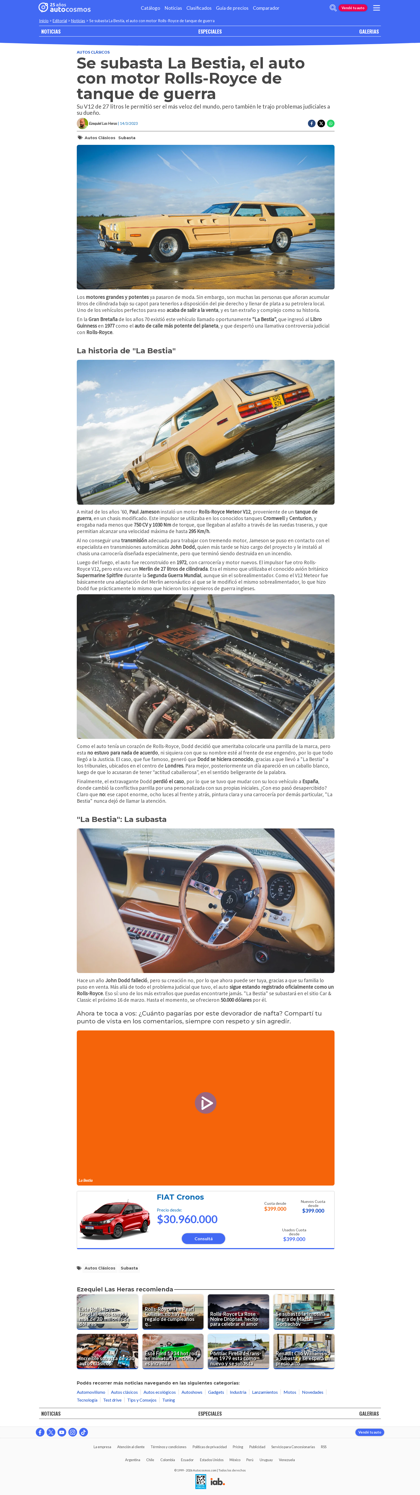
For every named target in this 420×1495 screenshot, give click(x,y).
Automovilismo (91, 1392)
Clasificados (199, 8)
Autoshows (192, 1392)
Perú (249, 1460)
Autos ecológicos (160, 1392)
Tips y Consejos (142, 1399)
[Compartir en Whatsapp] (331, 123)
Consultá (204, 1238)
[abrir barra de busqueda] (333, 8)
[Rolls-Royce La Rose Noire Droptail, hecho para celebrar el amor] (238, 1312)
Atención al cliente (131, 1447)
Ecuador (187, 1460)
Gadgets (216, 1392)
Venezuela (287, 1460)
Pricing (238, 1447)
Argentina (132, 1460)
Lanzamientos (265, 1392)
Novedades (312, 1392)
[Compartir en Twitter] (321, 123)
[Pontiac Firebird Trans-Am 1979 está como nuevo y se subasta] (238, 1351)
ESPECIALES (210, 31)
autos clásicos (100, 137)
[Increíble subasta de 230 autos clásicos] (107, 1351)
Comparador (266, 8)
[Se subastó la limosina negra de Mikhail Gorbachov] (304, 1312)
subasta (126, 137)
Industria (238, 1392)
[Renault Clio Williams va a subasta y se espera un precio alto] (304, 1351)
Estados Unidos (212, 1460)
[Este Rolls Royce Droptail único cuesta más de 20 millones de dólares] (107, 1312)
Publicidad (257, 1447)
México (235, 1460)
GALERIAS (369, 31)
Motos (290, 1392)
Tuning (168, 1399)
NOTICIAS (51, 31)
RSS (323, 1447)
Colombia (167, 1460)
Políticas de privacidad (210, 1447)
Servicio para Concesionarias (293, 1447)
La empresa (102, 1447)
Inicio (44, 20)
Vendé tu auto (353, 8)
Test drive (112, 1399)
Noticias (173, 8)
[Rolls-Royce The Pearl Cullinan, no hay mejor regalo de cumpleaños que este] (173, 1312)
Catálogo (150, 8)
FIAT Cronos (180, 1197)
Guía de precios (232, 8)
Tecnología (87, 1399)
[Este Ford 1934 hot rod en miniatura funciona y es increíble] (173, 1351)
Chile (150, 1460)
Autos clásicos (93, 52)
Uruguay (266, 1460)
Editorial (60, 20)
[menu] (376, 7)
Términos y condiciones (168, 1447)
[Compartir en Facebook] (312, 123)
